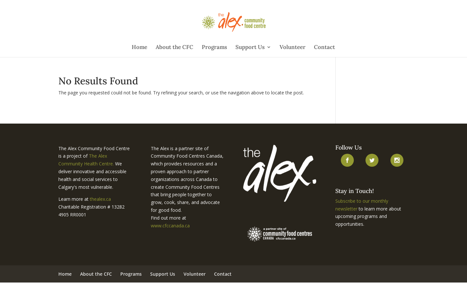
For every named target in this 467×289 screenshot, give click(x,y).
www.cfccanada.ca (170, 226)
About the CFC (174, 48)
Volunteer (292, 48)
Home (139, 48)
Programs (214, 48)
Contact (324, 48)
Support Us (250, 48)
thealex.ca (100, 199)
